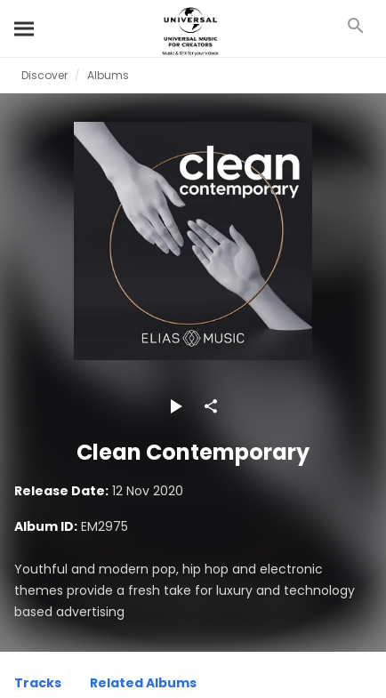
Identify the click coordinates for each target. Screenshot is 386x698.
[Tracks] (37, 685)
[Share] (210, 406)
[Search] (25, 28)
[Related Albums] (143, 685)
